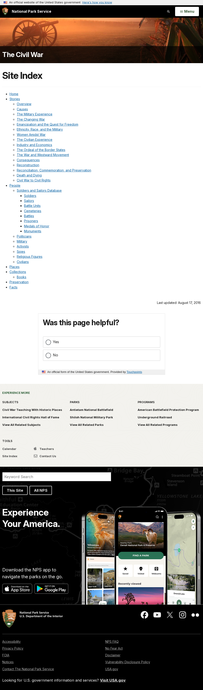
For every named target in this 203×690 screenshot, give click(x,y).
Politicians (24, 236)
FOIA (5, 655)
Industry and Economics (34, 145)
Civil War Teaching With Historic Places (32, 410)
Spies (21, 251)
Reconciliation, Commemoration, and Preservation (54, 170)
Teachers (44, 449)
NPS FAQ (112, 641)
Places (15, 267)
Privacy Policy (12, 648)
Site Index (9, 456)
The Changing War (31, 119)
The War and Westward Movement (43, 155)
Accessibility (11, 641)
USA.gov (111, 669)
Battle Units (32, 206)
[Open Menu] (187, 11)
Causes (22, 109)
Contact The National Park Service (28, 669)
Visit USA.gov (113, 680)
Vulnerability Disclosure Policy (127, 662)
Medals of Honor (36, 226)
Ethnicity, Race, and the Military (40, 129)
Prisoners (31, 221)
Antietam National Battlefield (91, 410)
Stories (15, 99)
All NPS (40, 490)
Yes (56, 342)
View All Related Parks (87, 425)
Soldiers (30, 196)
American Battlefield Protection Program (168, 410)
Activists (23, 246)
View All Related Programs (158, 425)
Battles (29, 216)
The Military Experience (34, 114)
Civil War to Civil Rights (34, 180)
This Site (15, 490)
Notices (8, 662)
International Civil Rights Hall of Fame (30, 417)
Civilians (23, 262)
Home (14, 94)
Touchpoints (134, 372)
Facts (13, 287)
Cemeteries (32, 211)
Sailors (29, 201)
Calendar (9, 449)
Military (22, 241)
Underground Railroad (155, 417)
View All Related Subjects (21, 425)
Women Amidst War (31, 135)
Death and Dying (29, 175)
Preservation (19, 282)
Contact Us (45, 456)
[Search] (56, 476)
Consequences (28, 160)
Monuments (32, 231)
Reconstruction (28, 165)
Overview (24, 104)
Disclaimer (112, 655)
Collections (18, 272)
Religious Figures (29, 256)
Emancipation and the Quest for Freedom (47, 124)
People (15, 185)
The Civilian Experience (34, 139)
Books (21, 277)
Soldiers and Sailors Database (39, 190)
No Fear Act (114, 648)
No (55, 355)
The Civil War (22, 55)
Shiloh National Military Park (91, 417)
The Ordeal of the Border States (41, 150)
